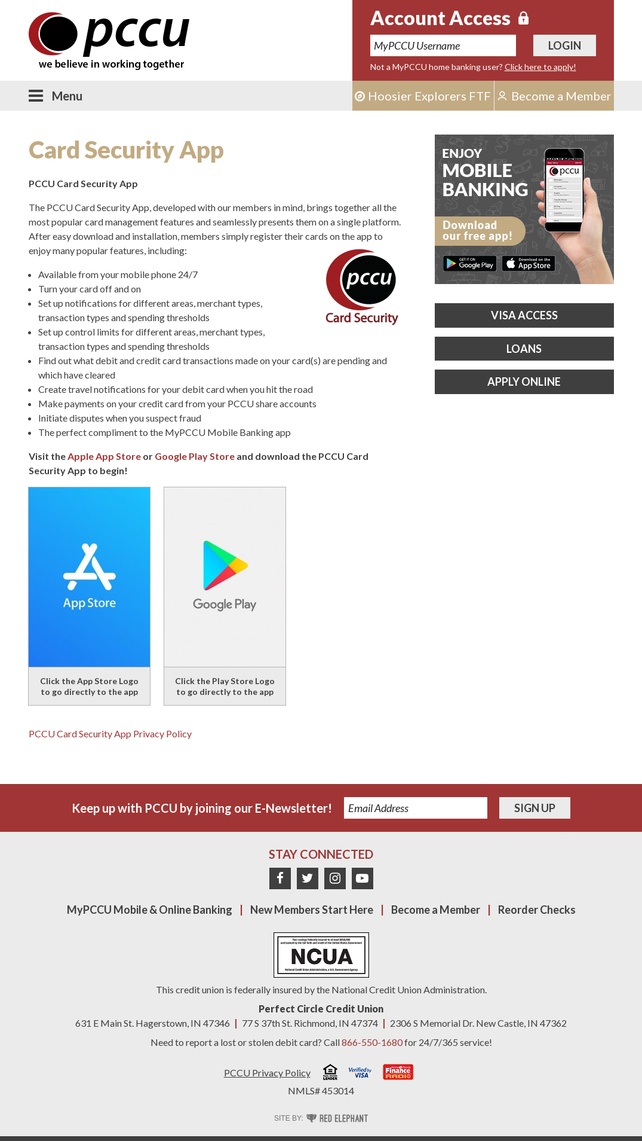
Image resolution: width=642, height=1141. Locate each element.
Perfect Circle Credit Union (321, 1008)
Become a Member (435, 909)
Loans (524, 348)
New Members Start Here (311, 909)
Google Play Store (195, 456)
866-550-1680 (372, 1042)
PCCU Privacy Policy (267, 1072)
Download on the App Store (528, 263)
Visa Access (524, 315)
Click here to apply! (540, 67)
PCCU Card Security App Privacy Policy (110, 733)
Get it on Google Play (470, 263)
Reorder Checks (537, 909)
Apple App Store (104, 456)
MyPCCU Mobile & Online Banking (149, 909)
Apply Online (524, 381)
